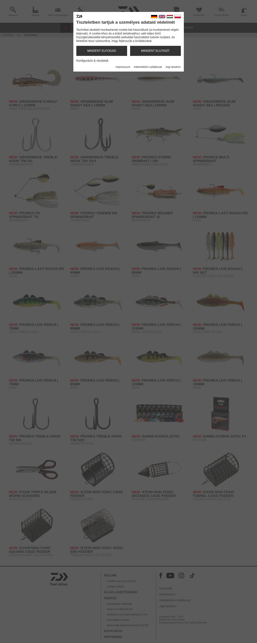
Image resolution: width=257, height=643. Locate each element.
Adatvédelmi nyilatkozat (148, 66)
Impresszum (123, 66)
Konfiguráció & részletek (92, 60)
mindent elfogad (101, 50)
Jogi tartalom (173, 66)
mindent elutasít (155, 50)
